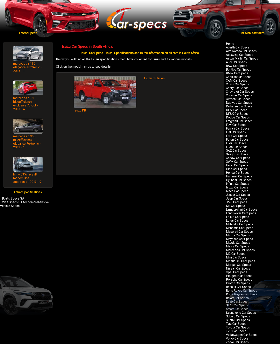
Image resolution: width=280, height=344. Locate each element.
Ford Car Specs (236, 136)
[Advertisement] (140, 145)
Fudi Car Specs (236, 143)
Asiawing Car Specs (239, 55)
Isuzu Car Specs (237, 187)
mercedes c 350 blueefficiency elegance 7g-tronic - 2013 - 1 (27, 141)
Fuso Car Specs (237, 147)
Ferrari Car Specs (237, 128)
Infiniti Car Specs (237, 184)
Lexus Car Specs (237, 217)
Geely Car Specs (237, 154)
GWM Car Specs (237, 161)
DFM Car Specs (236, 110)
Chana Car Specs (237, 84)
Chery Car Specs (237, 88)
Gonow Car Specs (238, 158)
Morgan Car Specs (238, 265)
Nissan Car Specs (238, 268)
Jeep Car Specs (237, 198)
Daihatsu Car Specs (239, 106)
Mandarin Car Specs (239, 228)
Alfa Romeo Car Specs (241, 51)
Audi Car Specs (236, 62)
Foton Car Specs (237, 139)
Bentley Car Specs (238, 69)
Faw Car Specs (236, 125)
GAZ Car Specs (236, 150)
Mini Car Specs (236, 257)
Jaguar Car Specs (238, 195)
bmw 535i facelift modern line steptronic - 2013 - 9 (27, 178)
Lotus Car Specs (237, 220)
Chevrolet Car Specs (240, 91)
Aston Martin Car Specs (242, 58)
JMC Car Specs (236, 202)
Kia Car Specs (235, 206)
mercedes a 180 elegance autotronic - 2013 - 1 (27, 67)
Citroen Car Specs (238, 99)
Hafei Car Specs (237, 165)
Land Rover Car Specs (241, 213)
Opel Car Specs (236, 272)
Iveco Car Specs (237, 191)
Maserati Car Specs (239, 231)
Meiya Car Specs (237, 246)
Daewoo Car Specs (239, 103)
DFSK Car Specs (237, 114)
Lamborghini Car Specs (241, 209)
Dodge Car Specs (238, 117)
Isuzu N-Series (154, 78)
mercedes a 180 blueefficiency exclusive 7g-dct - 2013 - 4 (25, 103)
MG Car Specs (235, 254)
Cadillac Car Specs (238, 77)
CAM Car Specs (236, 80)
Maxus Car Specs (238, 235)
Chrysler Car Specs (239, 95)
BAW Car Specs (236, 66)
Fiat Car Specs (236, 132)
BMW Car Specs (237, 73)
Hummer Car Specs (239, 176)
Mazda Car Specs (238, 243)
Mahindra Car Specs (239, 224)
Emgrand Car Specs (239, 121)
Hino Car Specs (236, 169)
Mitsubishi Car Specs (240, 261)
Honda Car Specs (237, 173)
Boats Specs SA (13, 198)
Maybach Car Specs (239, 239)
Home (230, 44)
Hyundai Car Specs (239, 180)
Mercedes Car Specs (240, 250)
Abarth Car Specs (237, 47)
